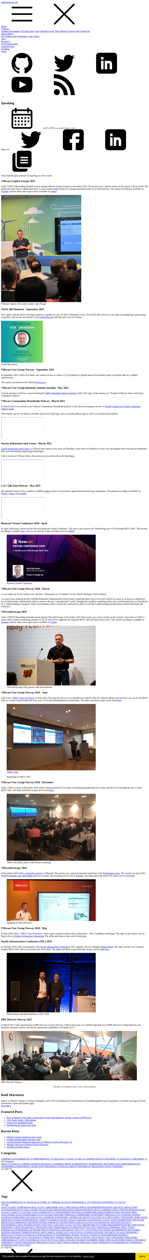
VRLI (59, 1242)
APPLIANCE (72, 1207)
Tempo (36, 36)
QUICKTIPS (105, 1230)
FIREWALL (71, 1215)
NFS (21, 1225)
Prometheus (22, 36)
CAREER (106, 1210)
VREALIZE (60, 1159)
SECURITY (110, 1232)
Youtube (5, 191)
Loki (30, 36)
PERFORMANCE (43, 1159)
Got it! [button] (142, 1256)
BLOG (17, 1164)
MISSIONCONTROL (38, 1222)
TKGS (101, 1237)
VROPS (75, 1242)
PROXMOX (140, 1159)
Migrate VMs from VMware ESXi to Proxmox (27, 1144)
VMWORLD (7, 1242)
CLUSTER (26, 1212)
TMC (108, 1237)
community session (33, 873)
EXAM (49, 1215)
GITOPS (136, 1215)
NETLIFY (126, 1222)
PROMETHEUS (41, 1230)
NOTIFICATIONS (33, 1225)
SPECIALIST (8, 1235)
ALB (4, 1207)
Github (54, 191)
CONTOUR (76, 1212)
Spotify (4, 493)
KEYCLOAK (15, 1220)
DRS (134, 1212)
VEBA (62, 1240)
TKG (95, 1237)
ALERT (12, 1207)
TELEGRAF (35, 1237)
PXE (95, 1230)
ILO (93, 1217)
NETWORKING (9, 1225)
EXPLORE (59, 1215)
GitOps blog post (46, 317)
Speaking (5, 49)
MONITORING (69, 1222)
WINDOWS (136, 1242)
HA (41, 1217)
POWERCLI (110, 1202)
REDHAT (17, 1232)
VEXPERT (92, 1240)
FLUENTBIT (98, 1215)
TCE (24, 1237)
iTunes (12, 493)
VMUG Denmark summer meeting (60, 393)
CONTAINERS (62, 1212)
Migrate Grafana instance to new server (24, 1137)
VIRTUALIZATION (115, 1240)
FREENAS (110, 1215)
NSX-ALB (53, 1225)
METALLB (138, 1220)
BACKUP (44, 1210)
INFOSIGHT (128, 1217)
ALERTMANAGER (27, 1207)
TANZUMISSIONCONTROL (114, 1235)
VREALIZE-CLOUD (46, 1242)
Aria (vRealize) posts (44, 31)
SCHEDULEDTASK (94, 1232)
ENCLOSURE (8, 1215)
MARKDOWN (125, 1220)
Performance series (111, 873)
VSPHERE (117, 1166)
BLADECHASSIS (59, 1210)
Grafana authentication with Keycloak (24, 1139)
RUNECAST (38, 1166)
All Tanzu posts (28, 31)
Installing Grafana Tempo (18, 1147)
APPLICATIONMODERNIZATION (96, 1207)
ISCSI (144, 1217)
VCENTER (96, 1202)
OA (70, 1225)
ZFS (27, 1245)
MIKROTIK (21, 1222)
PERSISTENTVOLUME (84, 1227)
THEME (69, 1237)
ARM (134, 1207)
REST (44, 1232)
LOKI (114, 1220)
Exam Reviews (7, 46)
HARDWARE (62, 1217)
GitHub (71, 531)
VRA (121, 1202)
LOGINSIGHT (95, 1220)
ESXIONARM (30, 1215)
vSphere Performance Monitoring (29, 936)
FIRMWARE (84, 1215)
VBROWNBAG (9, 1240)
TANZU (72, 1159)
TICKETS (86, 1237)
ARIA (4, 1164)
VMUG (73, 1166)
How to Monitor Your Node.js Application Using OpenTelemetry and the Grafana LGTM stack (49, 1117)
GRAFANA (126, 1159)
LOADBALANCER (58, 1220)
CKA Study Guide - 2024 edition (21, 1120)
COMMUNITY (46, 1212)
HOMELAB (76, 1217)
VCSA (54, 1240)
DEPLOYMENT (106, 1212)
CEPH (115, 1210)
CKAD (5, 1212)
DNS (118, 1212)
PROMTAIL (55, 1230)
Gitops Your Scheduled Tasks (20, 1123)
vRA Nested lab (83, 31)
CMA (35, 1212)
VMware (6, 29)
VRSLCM (85, 1242)
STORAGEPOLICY (46, 1235)
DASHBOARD (90, 1212)
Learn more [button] (88, 1256)
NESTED (116, 1222)
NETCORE (110, 1164)
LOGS (107, 1220)
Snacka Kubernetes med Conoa (15, 449)
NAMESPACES (103, 1222)
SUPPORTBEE (64, 1235)
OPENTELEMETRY (25, 1227)
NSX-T (63, 1225)
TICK (77, 1237)
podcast (47, 491)
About (4, 51)
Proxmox (6, 41)
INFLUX (101, 1217)
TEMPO (60, 1237)
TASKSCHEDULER (11, 1237)
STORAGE (30, 1235)
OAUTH (77, 1225)
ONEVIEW (138, 1225)
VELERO (81, 1240)
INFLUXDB (114, 1217)
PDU (51, 1227)
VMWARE (8, 1159)
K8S (4, 1202)
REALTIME (134, 1230)
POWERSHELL (9, 1166)
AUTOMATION (9, 1210)
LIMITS (43, 1220)
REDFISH (6, 1232)
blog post (42, 382)
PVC (84, 1230)
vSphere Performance (10, 31)
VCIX (41, 1240)
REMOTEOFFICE (32, 1232)
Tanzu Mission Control (65, 31)
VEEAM (71, 1240)
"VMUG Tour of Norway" (23, 698)
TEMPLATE (49, 1237)
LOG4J (72, 1220)
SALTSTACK (77, 1232)
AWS (27, 1210)
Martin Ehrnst (107, 947)
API (62, 1207)
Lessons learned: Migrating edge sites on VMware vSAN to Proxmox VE (39, 1142)
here (58, 414)
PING (124, 1227)
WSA (22, 1245)
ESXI (19, 1215)
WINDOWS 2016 (10, 1245)
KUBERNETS (96, 1164)
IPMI (138, 1217)
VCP (48, 1240)
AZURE (34, 1210)
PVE (89, 1230)
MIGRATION (8, 1222)
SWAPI (76, 1235)
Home (4, 26)
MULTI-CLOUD (86, 1222)
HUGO (87, 1217)
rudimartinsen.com (74, 13)
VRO (67, 1242)
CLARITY (14, 1212)
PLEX (131, 1227)
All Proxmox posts (9, 44)
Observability (8, 34)
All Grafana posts (9, 36)
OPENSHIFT (8, 1227)
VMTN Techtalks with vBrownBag (17, 876)
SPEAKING (112, 1159)
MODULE (55, 1222)
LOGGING (82, 1220)
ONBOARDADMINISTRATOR (116, 1225)
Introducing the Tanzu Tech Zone (21, 1125)
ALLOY (41, 1207)
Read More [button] (6, 1106)
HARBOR (59, 1164)
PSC (78, 1230)
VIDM (101, 1240)
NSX (119, 1164)
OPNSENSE (41, 1227)
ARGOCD (118, 1207)
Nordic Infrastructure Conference (55, 947)
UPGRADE (118, 1237)
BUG (97, 1210)
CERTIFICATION (95, 1159)
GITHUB (127, 1215)
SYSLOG (85, 1235)
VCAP (21, 1240)
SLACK (121, 1232)
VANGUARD (130, 1237)
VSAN (108, 1166)
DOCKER (126, 1212)
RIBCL (52, 1232)
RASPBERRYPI (120, 1230)
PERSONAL (103, 1227)
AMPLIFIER (52, 1207)
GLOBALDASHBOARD (13, 1217)
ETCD (41, 1215)
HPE (81, 1159)
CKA (3, 39)
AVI (10, 1164)
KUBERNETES (24, 1159)
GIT (119, 1215)
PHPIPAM (115, 1227)
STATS (19, 1235)
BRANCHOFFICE (85, 1210)
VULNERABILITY (120, 1242)
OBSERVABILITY (91, 1225)
